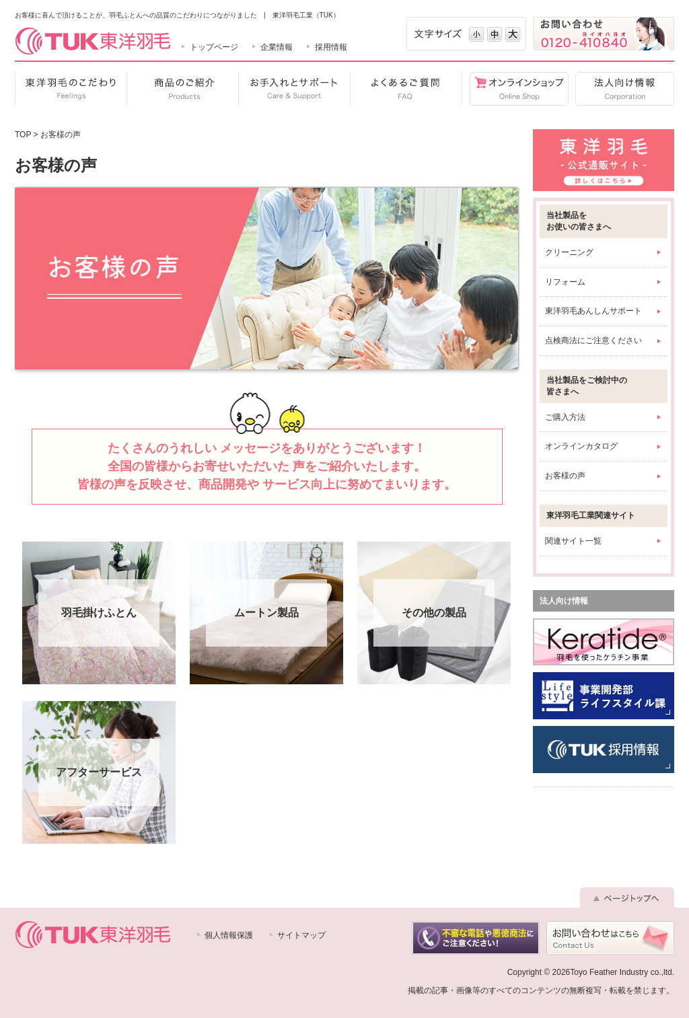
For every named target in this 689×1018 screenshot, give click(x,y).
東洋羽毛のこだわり (70, 89)
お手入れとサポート (294, 89)
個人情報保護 (229, 935)
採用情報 (331, 47)
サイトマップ (301, 935)
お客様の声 (565, 475)
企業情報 (276, 47)
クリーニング (569, 252)
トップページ (214, 47)
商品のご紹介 (182, 89)
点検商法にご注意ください (593, 340)
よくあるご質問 (406, 89)
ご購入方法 (565, 417)
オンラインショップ (515, 89)
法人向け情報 (621, 89)
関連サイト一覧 (573, 541)
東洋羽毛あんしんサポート (593, 311)
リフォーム (565, 282)
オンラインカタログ (581, 446)
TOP (23, 134)
